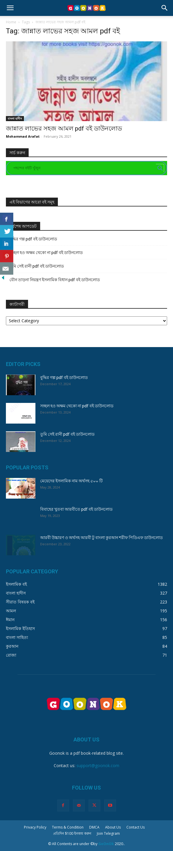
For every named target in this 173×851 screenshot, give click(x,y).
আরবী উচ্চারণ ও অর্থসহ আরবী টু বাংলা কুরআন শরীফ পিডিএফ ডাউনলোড (101, 537)
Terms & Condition (68, 827)
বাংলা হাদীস (15, 118)
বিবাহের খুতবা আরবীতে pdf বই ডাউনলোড (76, 509)
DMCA (94, 827)
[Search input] (83, 168)
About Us (113, 827)
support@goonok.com (97, 765)
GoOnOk (106, 843)
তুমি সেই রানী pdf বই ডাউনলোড (36, 266)
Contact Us (135, 827)
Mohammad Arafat (23, 136)
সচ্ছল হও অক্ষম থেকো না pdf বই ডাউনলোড (46, 252)
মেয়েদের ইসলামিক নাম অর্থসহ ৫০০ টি (71, 481)
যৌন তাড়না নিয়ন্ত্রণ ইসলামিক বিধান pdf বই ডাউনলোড (54, 279)
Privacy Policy (35, 827)
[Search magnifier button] (160, 168)
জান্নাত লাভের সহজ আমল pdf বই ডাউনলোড (64, 128)
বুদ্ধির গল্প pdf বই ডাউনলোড (33, 239)
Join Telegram (108, 833)
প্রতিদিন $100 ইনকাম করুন (72, 833)
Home (11, 22)
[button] (10, 8)
